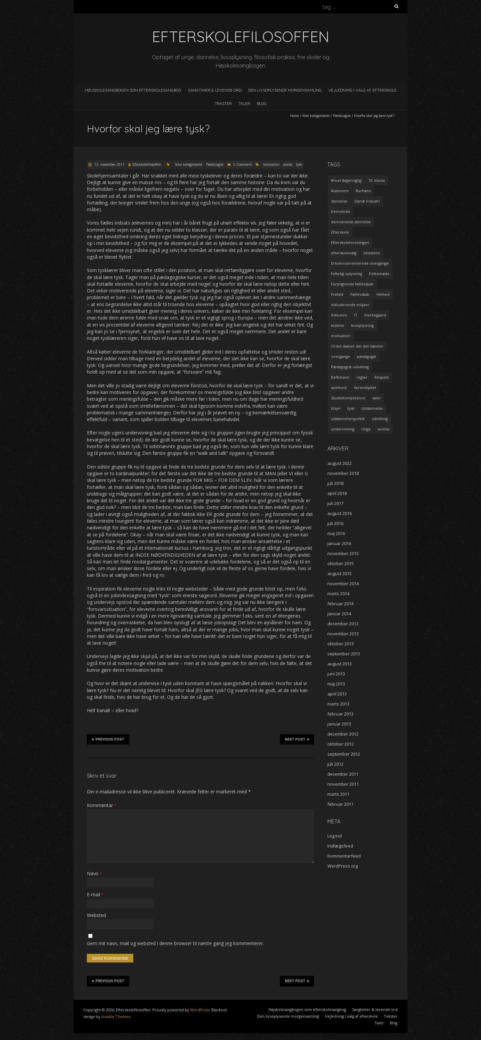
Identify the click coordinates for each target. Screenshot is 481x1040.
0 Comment (242, 164)
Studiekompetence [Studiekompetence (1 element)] (348, 397)
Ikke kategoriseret (316, 115)
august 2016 (339, 513)
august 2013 (339, 664)
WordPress (199, 1009)
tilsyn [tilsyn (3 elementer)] (335, 408)
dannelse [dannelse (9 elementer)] (339, 201)
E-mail (95, 894)
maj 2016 (336, 533)
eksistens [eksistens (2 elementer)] (371, 252)
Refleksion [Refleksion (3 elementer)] (340, 377)
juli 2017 (335, 503)
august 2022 (339, 463)
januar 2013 (339, 724)
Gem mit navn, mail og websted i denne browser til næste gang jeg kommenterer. (175, 943)
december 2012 (342, 734)
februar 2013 (340, 714)
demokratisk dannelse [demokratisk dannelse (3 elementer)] (351, 221)
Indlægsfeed (340, 846)
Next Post (297, 739)
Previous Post (108, 739)
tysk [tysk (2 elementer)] (350, 408)
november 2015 (343, 553)
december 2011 (342, 774)
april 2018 (337, 493)
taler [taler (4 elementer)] (376, 397)
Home (294, 115)
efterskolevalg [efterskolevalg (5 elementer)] (343, 252)
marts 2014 (338, 594)
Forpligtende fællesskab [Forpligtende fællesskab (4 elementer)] (352, 283)
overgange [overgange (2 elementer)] (340, 356)
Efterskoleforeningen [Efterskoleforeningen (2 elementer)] (350, 242)
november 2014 (343, 583)
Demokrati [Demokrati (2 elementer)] (340, 211)
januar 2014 (339, 614)
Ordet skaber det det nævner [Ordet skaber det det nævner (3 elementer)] (357, 346)
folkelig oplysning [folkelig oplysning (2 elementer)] (346, 273)
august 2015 (339, 573)
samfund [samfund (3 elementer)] (339, 387)
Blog (262, 103)
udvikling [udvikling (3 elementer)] (380, 418)
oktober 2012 (340, 744)
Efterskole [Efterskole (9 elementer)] (340, 232)
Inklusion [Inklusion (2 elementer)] (339, 314)
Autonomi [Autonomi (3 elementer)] (340, 190)
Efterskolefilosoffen (146, 164)
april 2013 (337, 694)
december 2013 (342, 624)
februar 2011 (340, 804)
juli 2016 (335, 523)
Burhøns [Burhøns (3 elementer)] (363, 190)
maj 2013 (336, 684)
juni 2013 (336, 674)
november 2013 (343, 634)
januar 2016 (339, 543)
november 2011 (343, 784)
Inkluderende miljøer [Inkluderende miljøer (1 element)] (350, 304)
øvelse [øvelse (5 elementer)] (383, 428)
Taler (244, 103)
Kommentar (102, 805)
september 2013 (343, 654)
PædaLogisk (342, 115)
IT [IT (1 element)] (355, 314)
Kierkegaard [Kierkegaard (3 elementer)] (375, 314)
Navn (94, 873)
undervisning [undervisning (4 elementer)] (342, 428)
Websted (96, 915)
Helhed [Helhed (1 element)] (382, 294)
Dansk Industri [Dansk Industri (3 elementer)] (367, 201)
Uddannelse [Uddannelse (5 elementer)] (372, 408)
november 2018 (343, 473)
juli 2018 (335, 483)
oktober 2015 (340, 563)
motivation (271, 164)
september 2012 (343, 754)
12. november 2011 (109, 164)
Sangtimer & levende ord (215, 90)
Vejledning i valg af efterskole (362, 90)
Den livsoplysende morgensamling (285, 90)
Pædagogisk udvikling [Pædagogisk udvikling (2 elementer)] (350, 366)
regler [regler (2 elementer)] (361, 377)
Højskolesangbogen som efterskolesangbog (133, 90)
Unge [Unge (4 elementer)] (366, 428)
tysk (299, 164)
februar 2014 (340, 604)
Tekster (223, 103)
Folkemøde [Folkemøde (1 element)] (379, 273)
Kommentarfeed (344, 856)
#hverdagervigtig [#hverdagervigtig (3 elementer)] (346, 180)
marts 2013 (338, 704)
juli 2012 (335, 764)
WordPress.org (342, 866)
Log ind (334, 836)
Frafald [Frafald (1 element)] (337, 294)
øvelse (287, 164)
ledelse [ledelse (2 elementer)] (337, 325)
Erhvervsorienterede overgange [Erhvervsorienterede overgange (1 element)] (360, 263)
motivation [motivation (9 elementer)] (340, 335)
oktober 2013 (340, 644)
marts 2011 (338, 794)
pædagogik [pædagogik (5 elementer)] (366, 356)
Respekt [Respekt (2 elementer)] (381, 377)
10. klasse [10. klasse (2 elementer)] (376, 180)
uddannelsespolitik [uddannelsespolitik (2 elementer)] (348, 418)
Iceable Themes (116, 1016)
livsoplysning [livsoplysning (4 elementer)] (362, 325)
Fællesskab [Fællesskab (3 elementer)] (359, 294)
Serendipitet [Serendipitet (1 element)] (365, 387)
